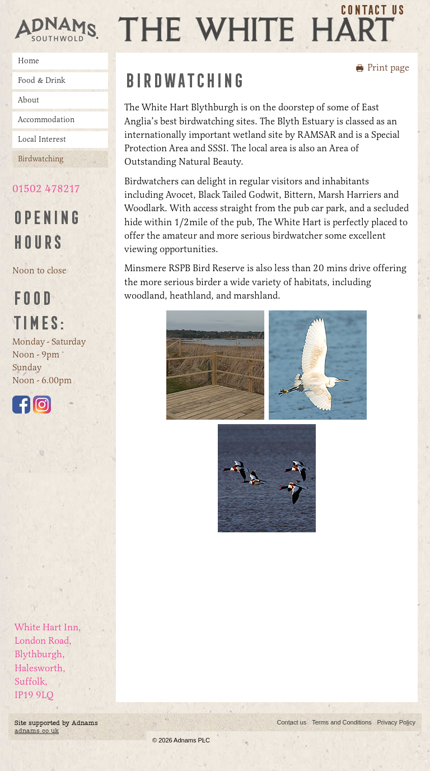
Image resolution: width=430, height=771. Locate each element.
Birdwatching (40, 159)
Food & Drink (42, 80)
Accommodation (46, 119)
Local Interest (42, 139)
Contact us (372, 10)
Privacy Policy (396, 722)
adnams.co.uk (37, 731)
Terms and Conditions (341, 722)
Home (28, 61)
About (28, 100)
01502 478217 (46, 189)
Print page (388, 67)
